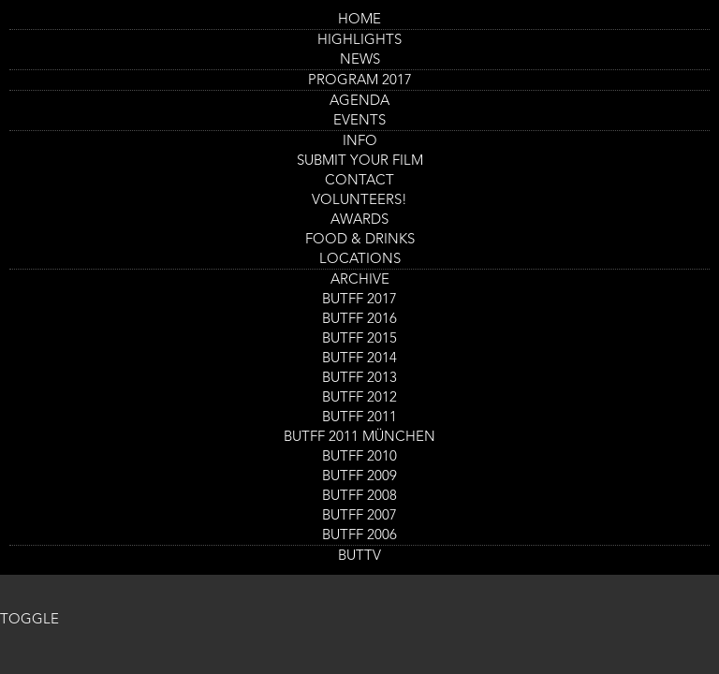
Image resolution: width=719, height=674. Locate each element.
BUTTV (359, 556)
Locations (360, 260)
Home (359, 20)
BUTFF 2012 (359, 398)
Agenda (359, 102)
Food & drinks (360, 240)
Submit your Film (360, 161)
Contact (359, 181)
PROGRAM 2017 (360, 81)
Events (359, 121)
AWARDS (359, 220)
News (360, 60)
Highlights (359, 41)
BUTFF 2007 (359, 516)
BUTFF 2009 (359, 477)
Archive (359, 280)
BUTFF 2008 (359, 497)
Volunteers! (359, 201)
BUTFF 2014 (359, 359)
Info (360, 142)
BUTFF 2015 (359, 339)
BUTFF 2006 (359, 536)
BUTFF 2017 (359, 300)
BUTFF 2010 (359, 457)
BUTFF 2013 (359, 379)
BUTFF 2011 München (359, 438)
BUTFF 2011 (359, 418)
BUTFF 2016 (359, 320)
